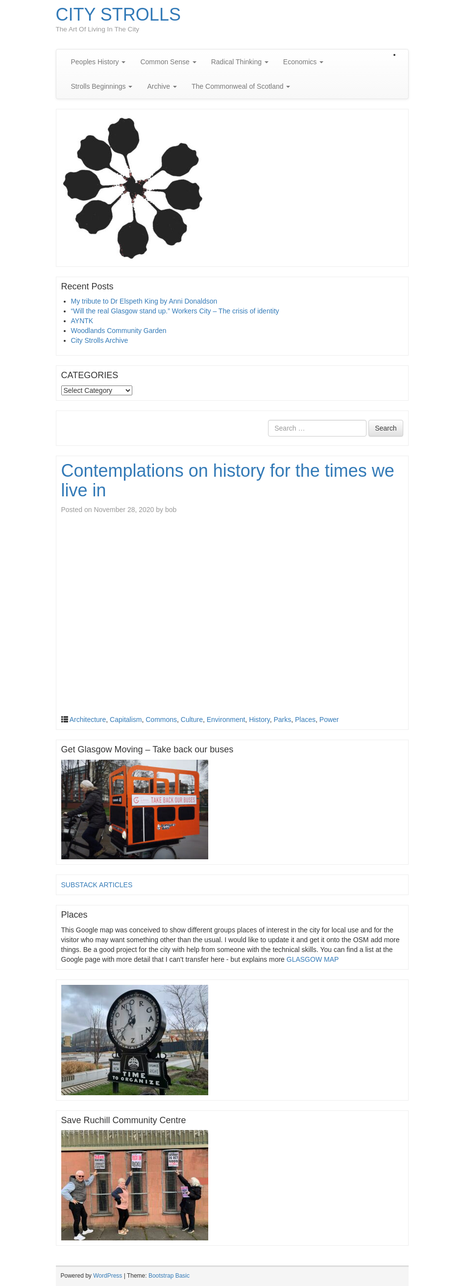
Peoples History (98, 62)
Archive (162, 86)
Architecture (88, 719)
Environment (226, 719)
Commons (161, 719)
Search (385, 428)
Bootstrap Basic (169, 1275)
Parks (282, 719)
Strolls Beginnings (102, 86)
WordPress (107, 1275)
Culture (192, 719)
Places (305, 719)
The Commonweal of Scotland (241, 86)
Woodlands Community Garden (119, 330)
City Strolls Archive (99, 340)
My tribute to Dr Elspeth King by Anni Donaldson (144, 301)
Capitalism (126, 719)
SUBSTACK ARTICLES (97, 885)
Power (329, 719)
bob (170, 510)
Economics (303, 62)
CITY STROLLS (118, 14)
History (259, 719)
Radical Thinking (240, 62)
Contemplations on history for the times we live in (227, 480)
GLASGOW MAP (313, 959)
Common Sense (168, 62)
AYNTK (82, 321)
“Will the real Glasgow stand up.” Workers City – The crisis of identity (175, 311)
